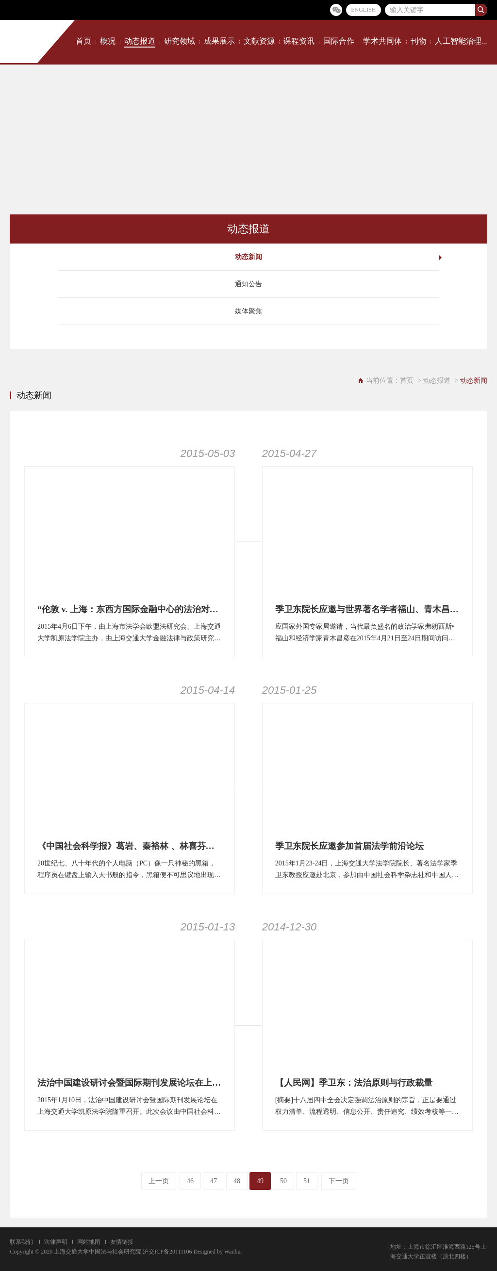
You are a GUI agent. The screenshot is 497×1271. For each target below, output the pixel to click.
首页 (83, 41)
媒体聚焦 (248, 311)
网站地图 (88, 1241)
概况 (108, 41)
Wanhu (232, 1251)
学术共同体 (382, 41)
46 (190, 1181)
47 (213, 1181)
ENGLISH (363, 9)
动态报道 (139, 41)
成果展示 (219, 41)
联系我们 (21, 1241)
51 (306, 1181)
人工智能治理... (461, 41)
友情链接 (121, 1241)
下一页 (339, 1181)
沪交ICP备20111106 (167, 1251)
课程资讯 (299, 41)
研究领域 (179, 41)
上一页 (159, 1181)
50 (283, 1181)
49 (260, 1181)
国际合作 (338, 41)
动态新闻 (248, 257)
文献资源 (259, 41)
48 (236, 1181)
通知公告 (248, 284)
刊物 (418, 41)
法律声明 (55, 1241)
